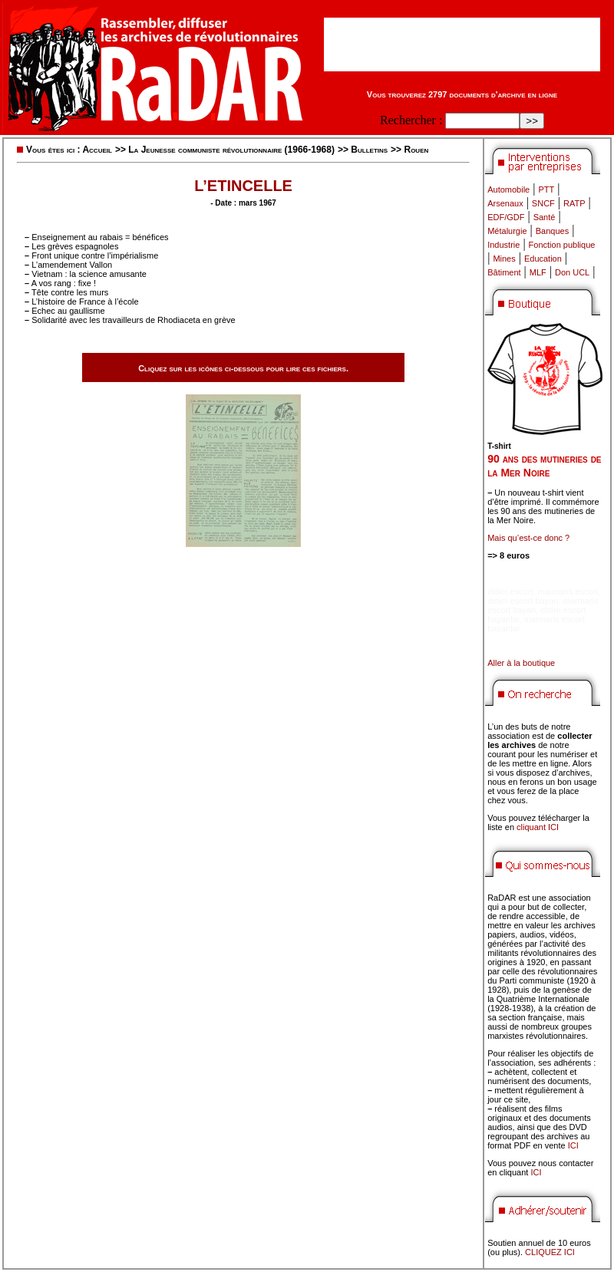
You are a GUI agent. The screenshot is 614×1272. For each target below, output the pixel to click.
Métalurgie (507, 231)
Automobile (508, 189)
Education (543, 258)
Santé (544, 217)
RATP (574, 203)
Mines (504, 258)
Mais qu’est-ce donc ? (528, 537)
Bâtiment (503, 272)
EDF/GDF (505, 217)
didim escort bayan (522, 600)
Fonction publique (562, 244)
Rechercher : (411, 120)
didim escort (510, 591)
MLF (538, 272)
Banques (552, 231)
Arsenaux (505, 203)
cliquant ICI (538, 827)
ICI (573, 1145)
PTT (546, 189)
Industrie (503, 244)
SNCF (543, 203)
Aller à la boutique (521, 662)
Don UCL (572, 272)
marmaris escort (568, 591)
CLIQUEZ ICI (550, 1252)
